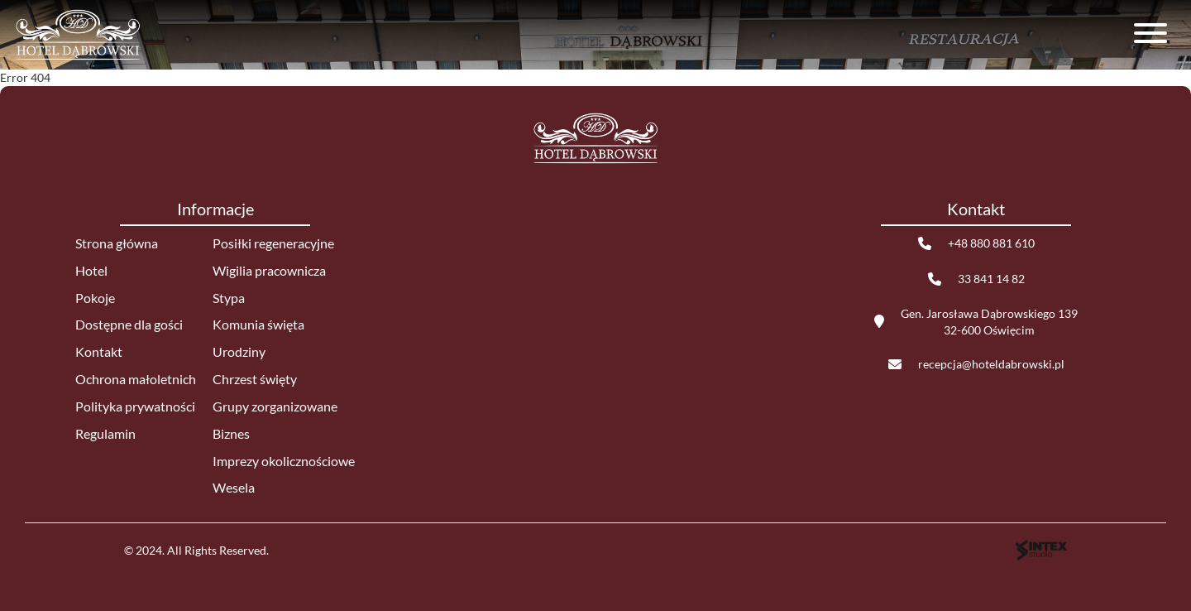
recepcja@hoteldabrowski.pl (991, 364)
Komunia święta (258, 324)
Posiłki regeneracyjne (273, 243)
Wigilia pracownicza (269, 270)
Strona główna (116, 243)
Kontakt (98, 351)
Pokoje (95, 298)
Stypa (229, 298)
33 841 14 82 (991, 279)
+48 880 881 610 (991, 243)
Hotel (91, 270)
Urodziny (239, 351)
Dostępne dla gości (129, 324)
